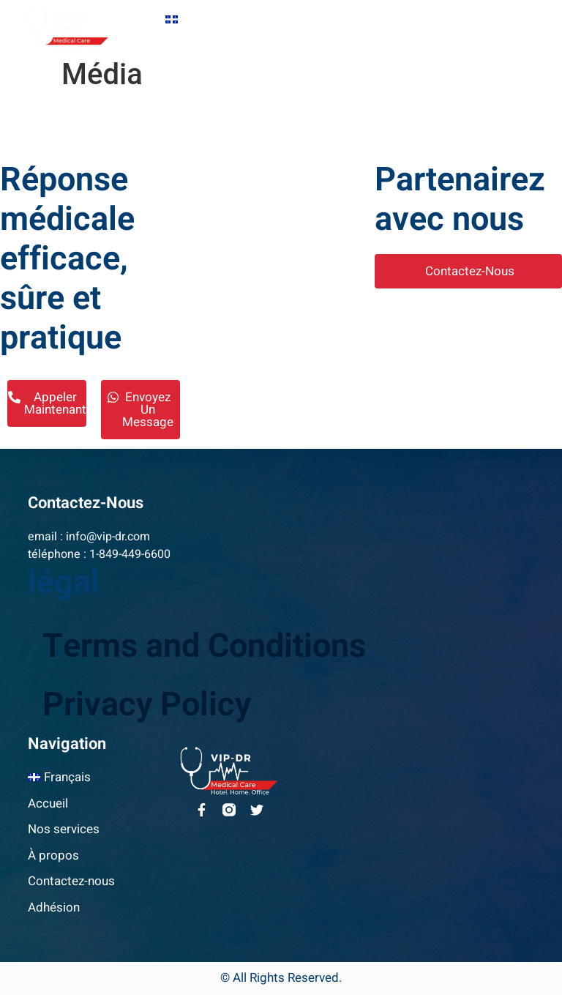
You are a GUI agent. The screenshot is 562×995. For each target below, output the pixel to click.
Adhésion (379, 39)
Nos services (349, 19)
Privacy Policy (146, 705)
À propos (194, 39)
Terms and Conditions (204, 646)
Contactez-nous (286, 39)
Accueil (271, 19)
